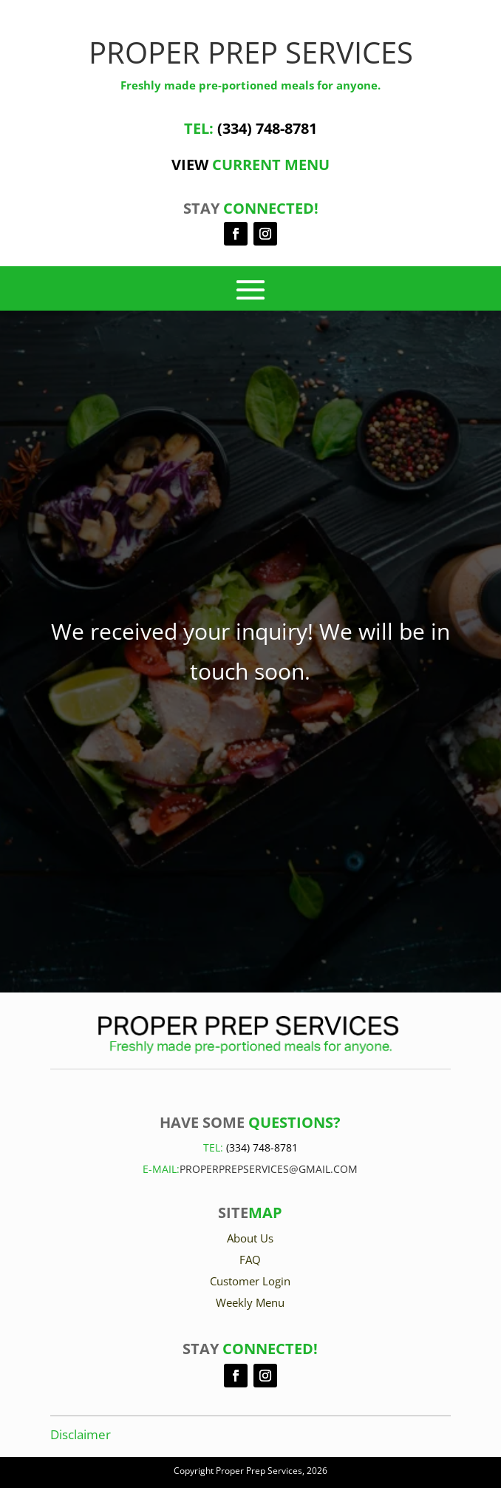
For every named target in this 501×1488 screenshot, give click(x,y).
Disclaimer (80, 1434)
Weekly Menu (250, 1302)
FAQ (250, 1259)
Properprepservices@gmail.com (269, 1169)
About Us (250, 1238)
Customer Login (250, 1281)
